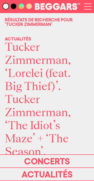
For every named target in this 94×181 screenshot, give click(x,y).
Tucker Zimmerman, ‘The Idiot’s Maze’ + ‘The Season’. (38, 126)
